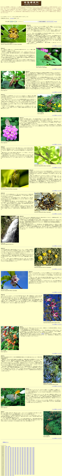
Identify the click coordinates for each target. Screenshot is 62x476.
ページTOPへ (54, 45)
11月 (6, 446)
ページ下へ (59, 45)
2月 (8, 447)
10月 (27, 447)
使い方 (55, 21)
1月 (5, 447)
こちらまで (12, 18)
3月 (10, 447)
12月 (9, 446)
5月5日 (42, 333)
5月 (15, 447)
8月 (22, 447)
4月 (13, 447)
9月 (25, 447)
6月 (17, 447)
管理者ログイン (6, 442)
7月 (20, 447)
